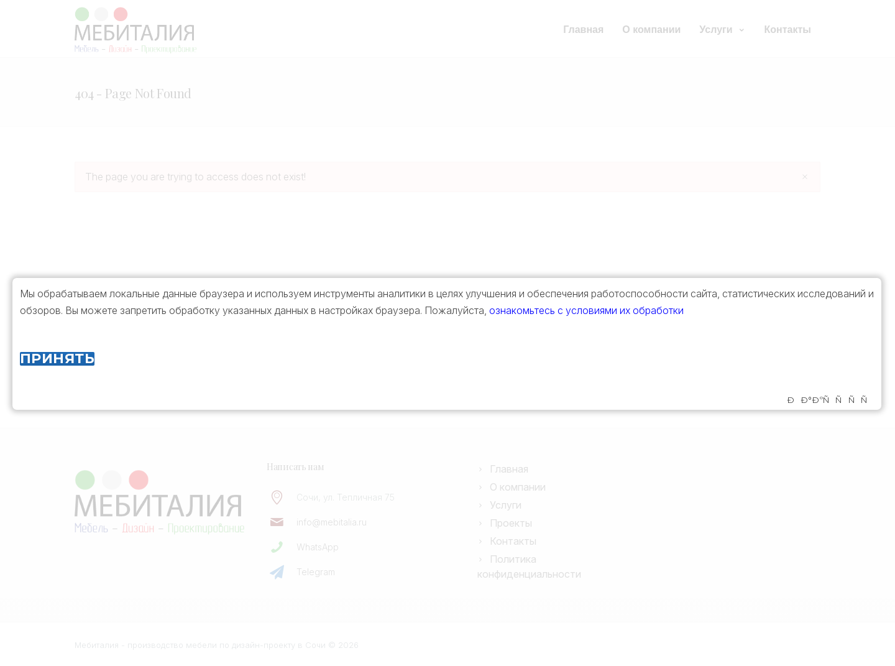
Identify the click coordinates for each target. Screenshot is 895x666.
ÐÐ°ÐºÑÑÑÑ (830, 400)
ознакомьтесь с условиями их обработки (586, 310)
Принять (57, 359)
